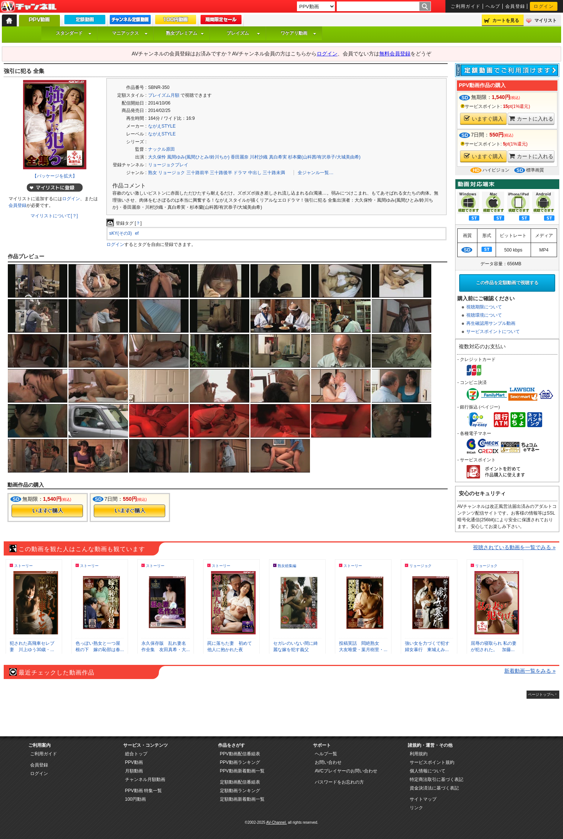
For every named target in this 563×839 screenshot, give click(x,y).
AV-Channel (29, 7)
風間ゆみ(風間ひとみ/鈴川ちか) (198, 157)
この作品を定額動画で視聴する (507, 282)
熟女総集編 (287, 566)
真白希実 (278, 157)
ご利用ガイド (466, 6)
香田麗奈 (240, 157)
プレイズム (243, 33)
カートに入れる (531, 118)
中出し (255, 172)
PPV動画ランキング (240, 762)
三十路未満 (274, 172)
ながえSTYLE (162, 126)
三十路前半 (197, 172)
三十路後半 (221, 172)
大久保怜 (157, 157)
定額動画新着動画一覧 (242, 799)
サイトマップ (423, 799)
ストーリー (23, 566)
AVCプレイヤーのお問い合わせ (346, 771)
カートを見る (505, 20)
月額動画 (134, 771)
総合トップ (136, 753)
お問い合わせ (328, 762)
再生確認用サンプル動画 (490, 323)
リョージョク (171, 172)
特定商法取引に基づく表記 (436, 779)
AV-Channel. (276, 822)
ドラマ (240, 172)
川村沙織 (259, 157)
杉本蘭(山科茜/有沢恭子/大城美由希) (324, 157)
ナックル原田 (161, 149)
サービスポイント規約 (432, 762)
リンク (416, 807)
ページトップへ (541, 694)
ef (137, 233)
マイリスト (545, 20)
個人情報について (427, 771)
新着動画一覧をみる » (530, 671)
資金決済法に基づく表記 (434, 788)
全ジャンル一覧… (315, 172)
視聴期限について (484, 307)
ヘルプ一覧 (326, 753)
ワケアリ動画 (298, 33)
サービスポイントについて (493, 331)
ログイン (544, 6)
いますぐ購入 (483, 118)
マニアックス (130, 33)
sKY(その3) (120, 233)
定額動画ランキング (240, 790)
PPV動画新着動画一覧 (242, 771)
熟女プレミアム (185, 33)
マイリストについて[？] (54, 215)
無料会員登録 (394, 54)
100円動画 (135, 799)
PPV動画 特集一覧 (143, 790)
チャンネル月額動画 (145, 779)
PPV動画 (134, 762)
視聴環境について (484, 315)
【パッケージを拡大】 (54, 176)
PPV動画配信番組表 (240, 753)
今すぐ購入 (47, 511)
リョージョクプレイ (168, 164)
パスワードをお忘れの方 (339, 782)
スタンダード (74, 33)
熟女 (152, 172)
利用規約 (419, 753)
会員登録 (515, 6)
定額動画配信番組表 (240, 782)
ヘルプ (493, 6)
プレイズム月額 (163, 95)
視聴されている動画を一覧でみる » (514, 547)
